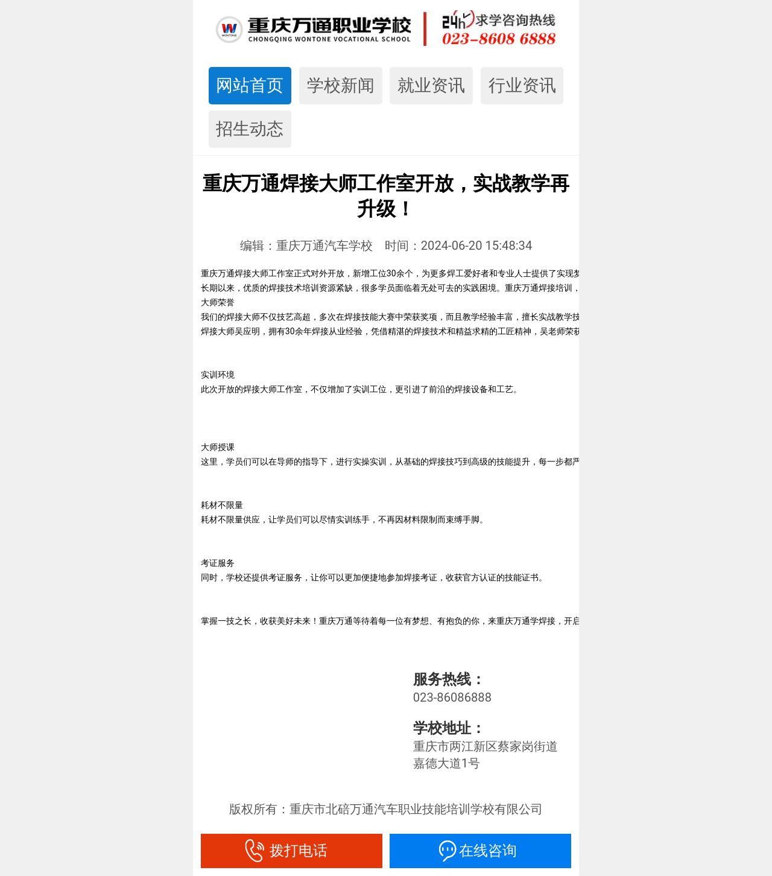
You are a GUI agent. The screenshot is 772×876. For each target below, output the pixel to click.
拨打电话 (291, 850)
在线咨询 (481, 850)
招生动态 (249, 129)
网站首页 (249, 85)
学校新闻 (341, 85)
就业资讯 (431, 85)
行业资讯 (522, 85)
